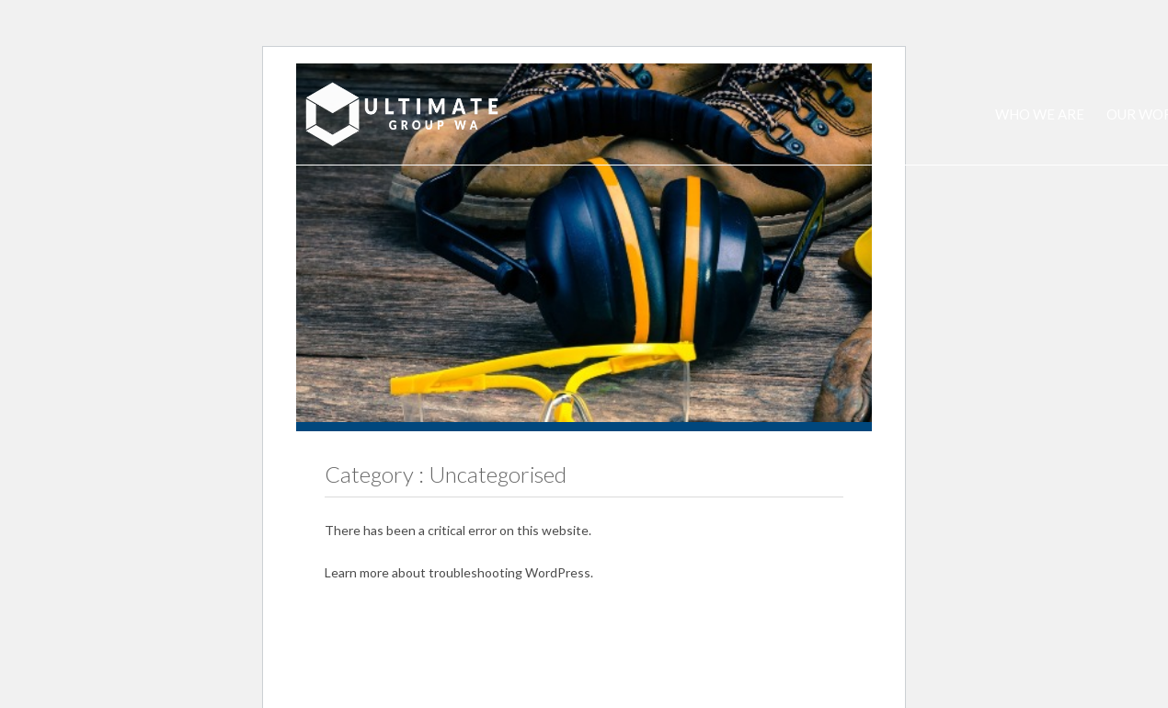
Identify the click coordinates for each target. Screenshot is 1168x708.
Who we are (1039, 114)
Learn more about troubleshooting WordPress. (459, 572)
